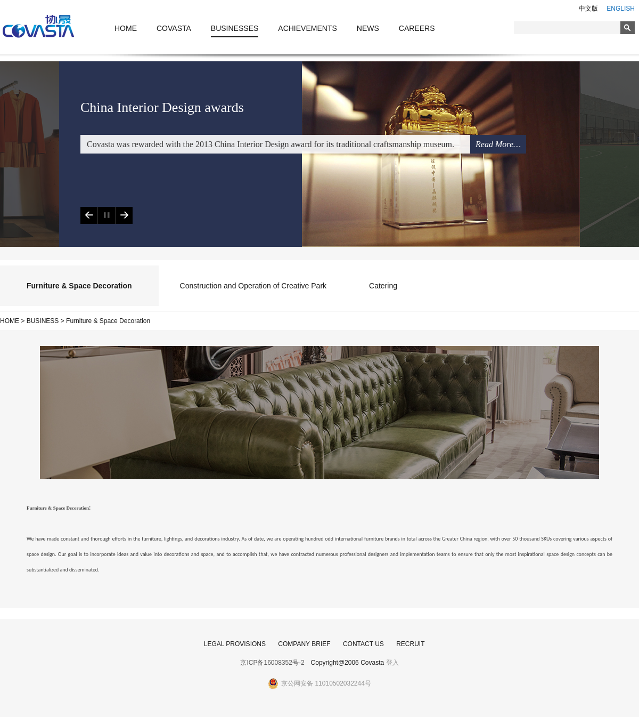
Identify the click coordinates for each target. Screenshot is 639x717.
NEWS (368, 28)
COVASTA (174, 28)
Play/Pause (106, 215)
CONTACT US (363, 644)
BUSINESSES (234, 28)
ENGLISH (621, 8)
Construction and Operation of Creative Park (253, 285)
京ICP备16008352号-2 (272, 662)
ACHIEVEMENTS (307, 28)
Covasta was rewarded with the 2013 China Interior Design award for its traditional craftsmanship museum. (270, 144)
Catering (383, 285)
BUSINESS (43, 321)
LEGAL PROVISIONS (235, 644)
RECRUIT (410, 644)
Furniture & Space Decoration (79, 285)
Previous (88, 215)
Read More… (498, 144)
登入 (392, 662)
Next (124, 215)
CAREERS (417, 28)
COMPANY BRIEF (304, 644)
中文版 (588, 8)
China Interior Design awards (162, 107)
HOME (125, 28)
